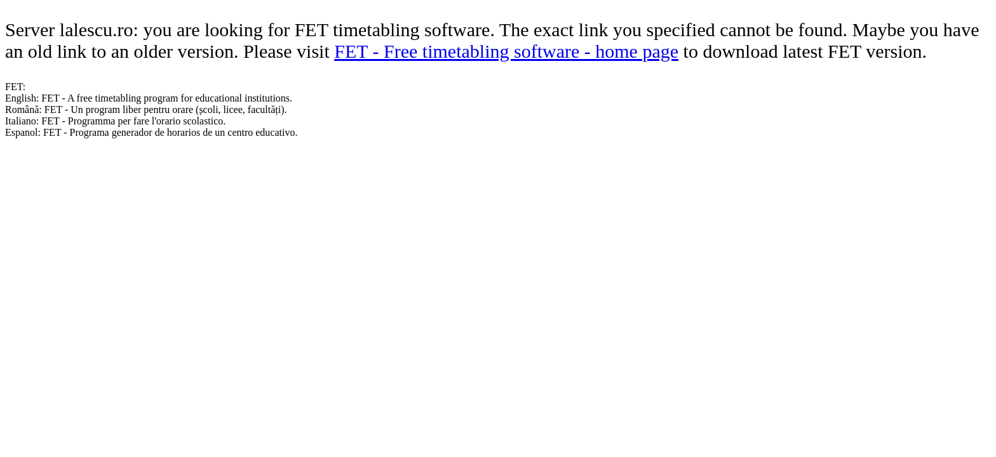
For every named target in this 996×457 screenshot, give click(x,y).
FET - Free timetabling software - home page (506, 51)
